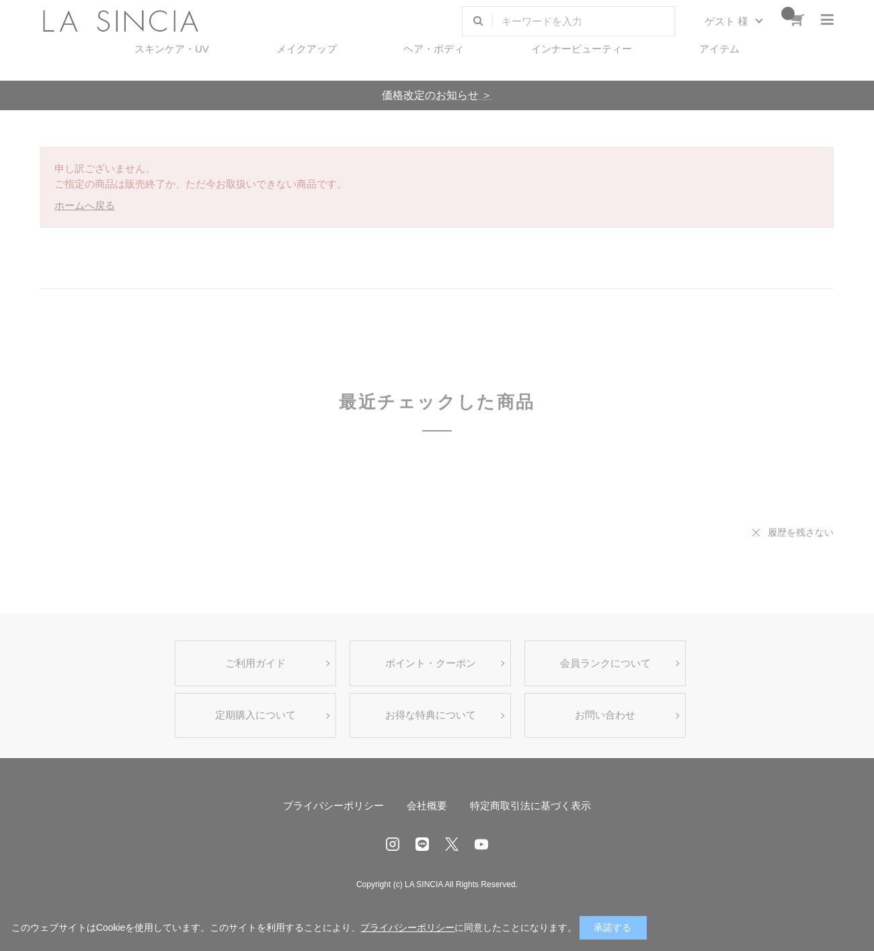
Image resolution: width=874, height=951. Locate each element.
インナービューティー (581, 48)
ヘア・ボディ (433, 48)
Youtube (481, 844)
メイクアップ (306, 48)
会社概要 (427, 805)
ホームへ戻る (84, 205)
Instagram (392, 844)
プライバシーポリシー (333, 805)
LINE (422, 844)
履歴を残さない (801, 532)
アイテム (719, 48)
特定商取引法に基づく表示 (530, 805)
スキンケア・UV (171, 48)
